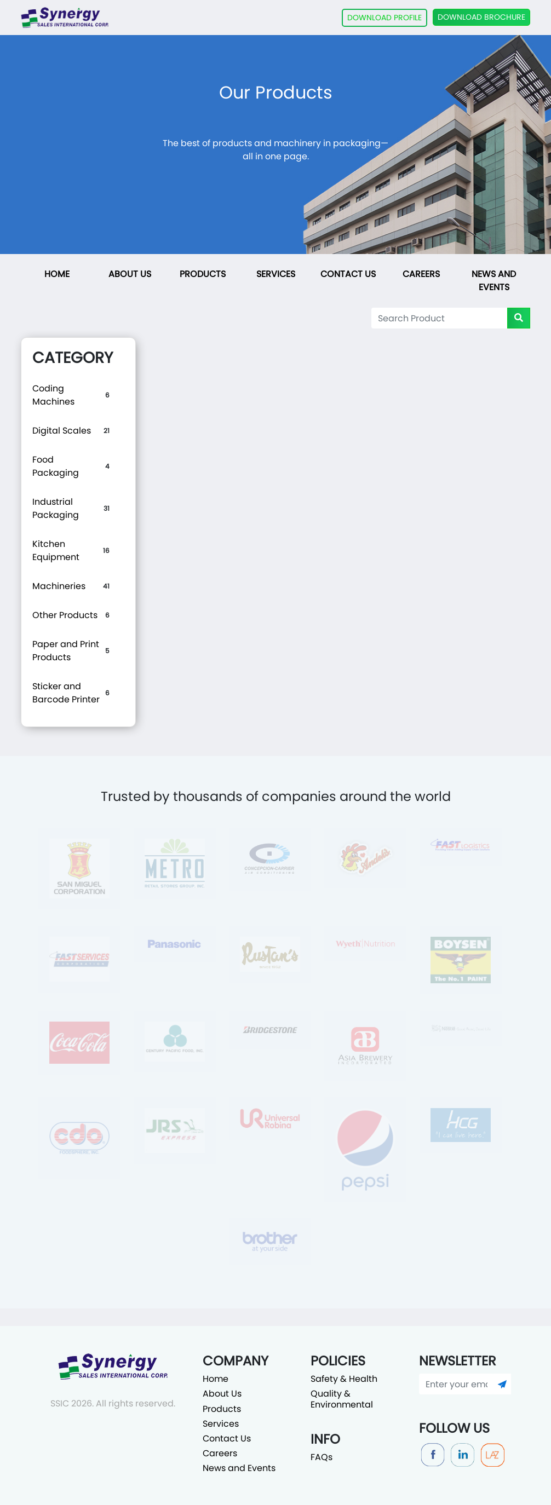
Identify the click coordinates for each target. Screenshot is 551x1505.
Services (275, 274)
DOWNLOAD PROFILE (384, 17)
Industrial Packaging (55, 508)
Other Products (64, 615)
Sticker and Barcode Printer (66, 693)
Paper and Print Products (65, 651)
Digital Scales (61, 430)
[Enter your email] (456, 1384)
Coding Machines (53, 395)
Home (57, 274)
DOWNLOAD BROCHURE (481, 16)
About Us (129, 274)
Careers (421, 274)
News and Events (494, 280)
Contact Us (348, 274)
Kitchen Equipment (55, 550)
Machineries (58, 586)
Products (203, 274)
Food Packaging (55, 466)
